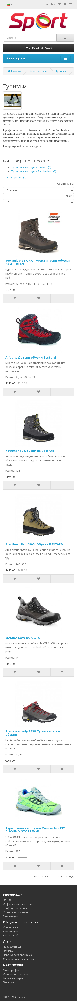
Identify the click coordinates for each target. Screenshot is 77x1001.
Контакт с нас (11, 927)
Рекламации (10, 916)
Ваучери (8, 951)
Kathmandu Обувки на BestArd (29, 451)
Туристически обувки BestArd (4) (31, 167)
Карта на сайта (12, 935)
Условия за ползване (16, 912)
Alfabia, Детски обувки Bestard (30, 357)
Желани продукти (14, 978)
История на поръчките (17, 974)
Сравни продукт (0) (14, 177)
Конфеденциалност (15, 908)
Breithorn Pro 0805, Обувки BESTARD (34, 544)
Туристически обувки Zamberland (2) (33, 171)
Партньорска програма (17, 955)
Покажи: (69, 196)
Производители (12, 946)
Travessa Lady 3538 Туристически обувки (32, 733)
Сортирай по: (65, 183)
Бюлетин (8, 982)
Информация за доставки (18, 904)
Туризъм (61, 71)
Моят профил (11, 970)
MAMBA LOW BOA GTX (22, 638)
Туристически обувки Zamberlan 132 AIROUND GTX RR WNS (35, 829)
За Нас (7, 900)
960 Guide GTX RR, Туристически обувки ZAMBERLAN (37, 262)
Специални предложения (18, 959)
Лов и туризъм (38, 71)
